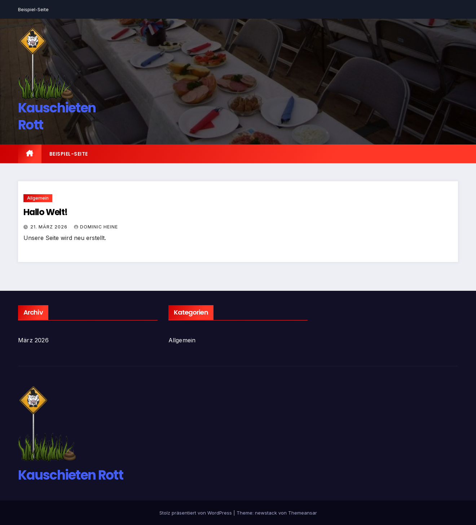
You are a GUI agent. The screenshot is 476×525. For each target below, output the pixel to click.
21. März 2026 (49, 227)
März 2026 (33, 340)
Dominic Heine (96, 227)
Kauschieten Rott (57, 116)
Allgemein (38, 198)
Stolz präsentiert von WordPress (196, 513)
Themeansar (302, 513)
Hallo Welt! (45, 212)
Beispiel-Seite (33, 9)
